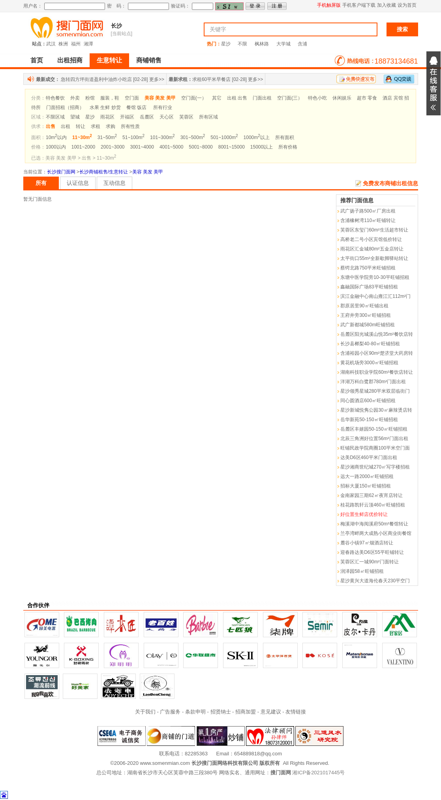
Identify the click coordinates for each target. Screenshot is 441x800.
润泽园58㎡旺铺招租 (361, 571)
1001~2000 (83, 147)
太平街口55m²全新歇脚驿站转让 (374, 258)
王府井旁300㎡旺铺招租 (365, 315)
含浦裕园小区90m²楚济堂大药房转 (376, 353)
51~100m (133, 137)
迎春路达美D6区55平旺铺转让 (372, 552)
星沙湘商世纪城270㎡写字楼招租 (375, 467)
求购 (110, 126)
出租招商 (70, 60)
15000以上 (261, 147)
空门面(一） (193, 98)
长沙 (116, 26)
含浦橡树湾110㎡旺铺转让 (368, 220)
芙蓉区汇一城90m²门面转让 (369, 562)
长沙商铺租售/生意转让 (103, 172)
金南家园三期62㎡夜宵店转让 (371, 495)
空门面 (132, 98)
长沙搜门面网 (61, 172)
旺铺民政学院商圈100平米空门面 (375, 448)
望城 (75, 117)
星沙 (226, 44)
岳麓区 (147, 117)
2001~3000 (112, 147)
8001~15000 (231, 147)
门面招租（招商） (65, 107)
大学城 (283, 44)
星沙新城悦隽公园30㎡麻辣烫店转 (376, 410)
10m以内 (56, 137)
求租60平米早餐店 (211, 79)
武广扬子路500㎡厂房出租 (368, 211)
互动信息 (114, 183)
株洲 (63, 44)
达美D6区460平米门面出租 (368, 457)
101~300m (162, 137)
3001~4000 (142, 147)
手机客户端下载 (358, 5)
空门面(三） (289, 98)
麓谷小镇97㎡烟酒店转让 (366, 543)
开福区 (127, 117)
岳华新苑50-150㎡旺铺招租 (369, 419)
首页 (36, 60)
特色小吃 (317, 98)
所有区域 (208, 117)
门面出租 (262, 98)
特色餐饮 (55, 98)
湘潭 (88, 44)
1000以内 (56, 147)
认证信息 (78, 183)
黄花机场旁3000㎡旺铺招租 (369, 362)
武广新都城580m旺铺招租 (367, 325)
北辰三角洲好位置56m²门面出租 (374, 438)
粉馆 (90, 98)
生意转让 (109, 60)
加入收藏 (386, 5)
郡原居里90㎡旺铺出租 (364, 306)
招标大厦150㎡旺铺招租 (365, 486)
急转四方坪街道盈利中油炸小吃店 (96, 79)
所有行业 (162, 107)
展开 (433, 83)
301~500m (192, 137)
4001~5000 (171, 147)
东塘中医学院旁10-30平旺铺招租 (374, 277)
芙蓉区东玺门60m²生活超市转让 (374, 230)
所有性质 (130, 126)
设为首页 (407, 5)
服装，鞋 (109, 98)
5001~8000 (200, 147)
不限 (242, 44)
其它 (216, 98)
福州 (76, 44)
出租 (65, 126)
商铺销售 (148, 60)
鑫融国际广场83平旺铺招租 (369, 287)
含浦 (302, 44)
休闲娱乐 (341, 98)
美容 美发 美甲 (147, 172)
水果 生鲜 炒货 (105, 107)
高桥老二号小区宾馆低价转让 (371, 239)
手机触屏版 (329, 5)
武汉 (51, 44)
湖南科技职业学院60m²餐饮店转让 (376, 372)
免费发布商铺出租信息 (390, 183)
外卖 (75, 98)
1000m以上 (257, 137)
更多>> (156, 79)
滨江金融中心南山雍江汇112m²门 (375, 296)
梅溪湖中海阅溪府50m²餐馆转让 (374, 524)
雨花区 (107, 117)
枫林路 (262, 44)
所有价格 (287, 147)
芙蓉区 (186, 117)
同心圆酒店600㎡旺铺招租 (368, 400)
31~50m (107, 137)
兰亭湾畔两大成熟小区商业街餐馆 (375, 533)
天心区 (167, 117)
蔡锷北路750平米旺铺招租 (368, 268)
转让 (80, 126)
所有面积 (284, 137)
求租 (95, 126)
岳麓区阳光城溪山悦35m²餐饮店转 (376, 334)
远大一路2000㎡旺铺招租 (367, 476)
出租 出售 (237, 98)
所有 (41, 183)
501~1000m (224, 137)
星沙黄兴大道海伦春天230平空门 (375, 581)
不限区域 (55, 117)
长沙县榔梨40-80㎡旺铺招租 (370, 343)
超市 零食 (367, 98)
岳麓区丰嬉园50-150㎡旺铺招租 (373, 429)
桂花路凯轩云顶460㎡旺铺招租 (372, 505)
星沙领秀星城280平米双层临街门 (375, 391)
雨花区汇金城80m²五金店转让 (371, 249)
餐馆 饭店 (136, 107)
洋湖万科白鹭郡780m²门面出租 (373, 381)
